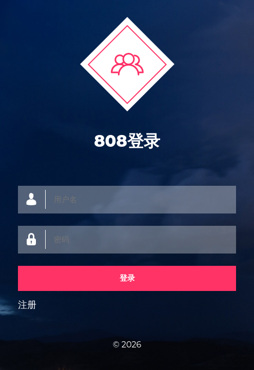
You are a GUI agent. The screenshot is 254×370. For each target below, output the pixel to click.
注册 (27, 304)
